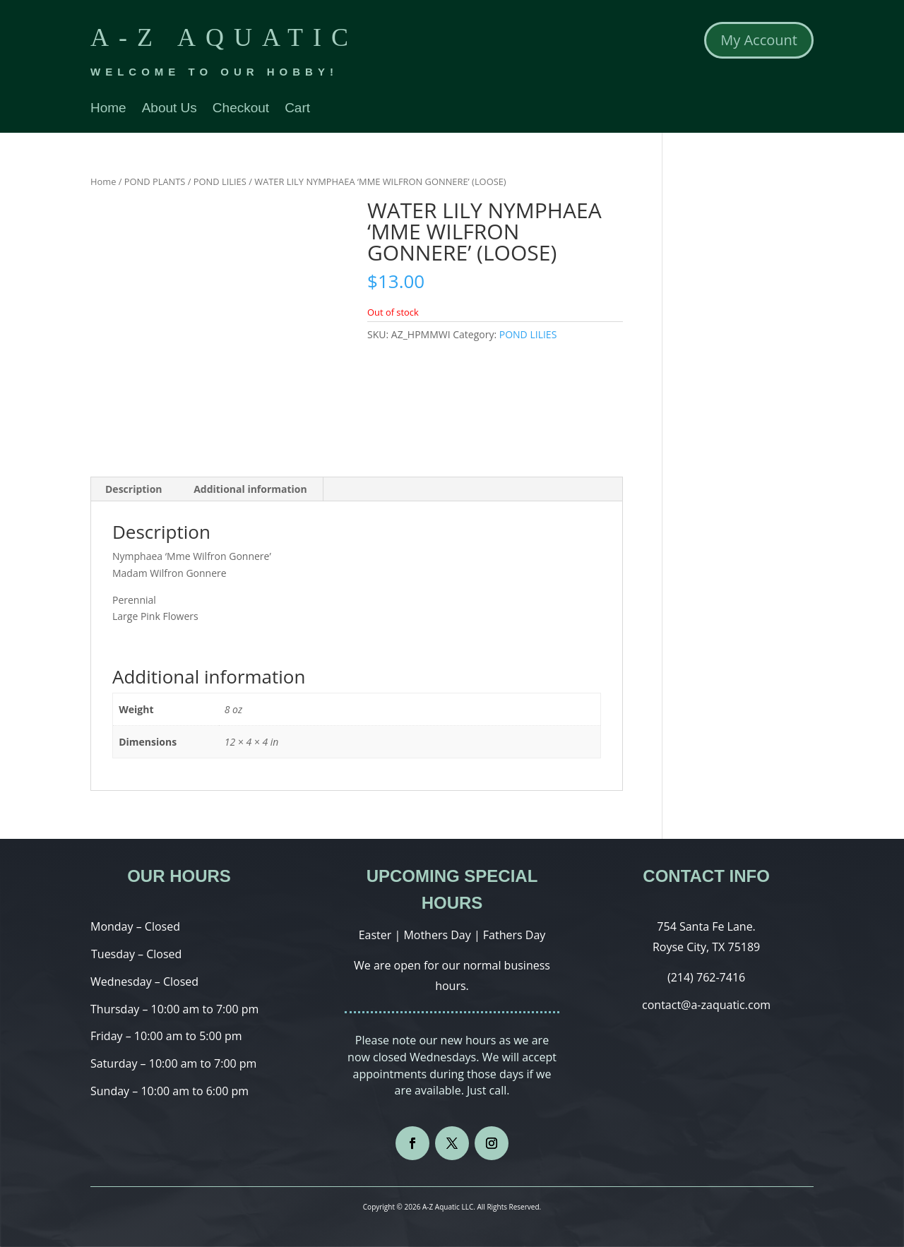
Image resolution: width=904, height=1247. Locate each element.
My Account (758, 39)
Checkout (241, 109)
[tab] (134, 489)
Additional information (250, 489)
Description (133, 489)
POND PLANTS (155, 181)
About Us (169, 109)
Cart (297, 109)
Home (108, 109)
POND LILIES (220, 181)
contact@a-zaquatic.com (706, 1005)
